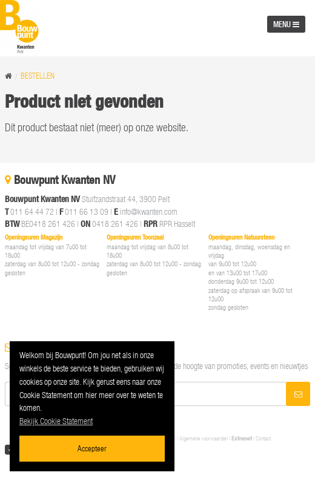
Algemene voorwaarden (203, 438)
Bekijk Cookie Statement (56, 421)
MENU (286, 24)
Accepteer (92, 448)
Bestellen (38, 76)
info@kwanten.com (148, 211)
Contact (263, 438)
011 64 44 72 (32, 211)
